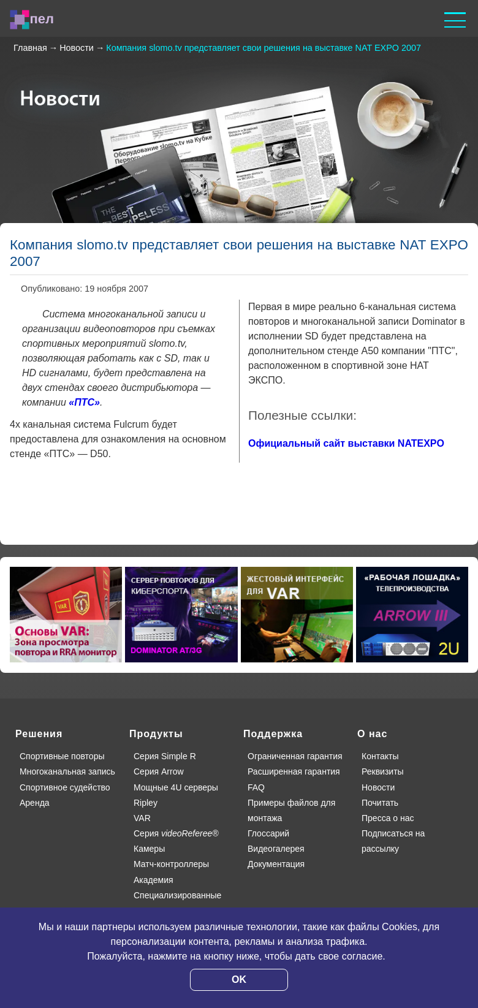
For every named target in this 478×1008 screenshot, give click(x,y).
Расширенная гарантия (294, 771)
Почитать (380, 803)
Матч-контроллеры (171, 864)
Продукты (156, 734)
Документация (276, 864)
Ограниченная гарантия (295, 756)
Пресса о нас (388, 818)
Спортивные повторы (62, 756)
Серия (176, 833)
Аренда (35, 803)
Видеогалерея (276, 849)
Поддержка (273, 734)
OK (239, 979)
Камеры (149, 849)
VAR (142, 818)
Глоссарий (268, 833)
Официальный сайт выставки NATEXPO (346, 443)
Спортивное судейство (65, 787)
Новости (378, 787)
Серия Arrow (159, 771)
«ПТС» (84, 402)
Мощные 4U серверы (176, 787)
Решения (39, 734)
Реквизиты (383, 771)
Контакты (380, 756)
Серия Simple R (165, 756)
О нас (372, 734)
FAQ (256, 787)
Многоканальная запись (67, 771)
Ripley (145, 803)
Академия (153, 880)
